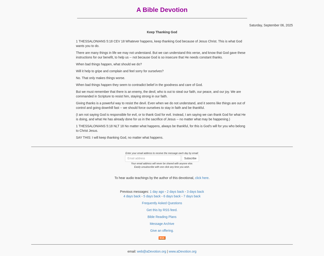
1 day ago (157, 191)
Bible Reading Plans (162, 217)
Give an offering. (162, 230)
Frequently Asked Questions (162, 203)
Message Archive (162, 224)
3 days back (195, 191)
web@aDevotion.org (151, 251)
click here (202, 178)
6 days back (172, 196)
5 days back (152, 196)
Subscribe (190, 158)
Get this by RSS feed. (162, 210)
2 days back (175, 191)
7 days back (192, 196)
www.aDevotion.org (183, 251)
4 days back (132, 196)
